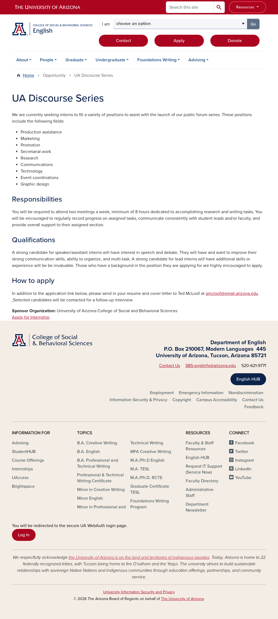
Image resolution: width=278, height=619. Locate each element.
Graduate (74, 60)
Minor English (90, 498)
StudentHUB (24, 451)
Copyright (181, 400)
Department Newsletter (197, 507)
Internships (22, 469)
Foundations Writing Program (149, 504)
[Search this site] (190, 7)
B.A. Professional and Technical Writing (97, 463)
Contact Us (169, 365)
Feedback (253, 407)
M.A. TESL (140, 469)
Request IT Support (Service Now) (204, 469)
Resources (245, 7)
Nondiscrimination (246, 392)
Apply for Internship (30, 317)
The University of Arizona (182, 598)
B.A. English (88, 451)
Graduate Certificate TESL (149, 489)
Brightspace (23, 486)
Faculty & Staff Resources (199, 446)
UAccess (20, 477)
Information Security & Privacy (138, 400)
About (22, 60)
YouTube (243, 477)
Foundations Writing (156, 60)
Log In (24, 535)
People (46, 60)
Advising (196, 60)
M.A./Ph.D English (147, 460)
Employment (162, 392)
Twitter (241, 451)
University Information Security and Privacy (139, 592)
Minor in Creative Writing (101, 489)
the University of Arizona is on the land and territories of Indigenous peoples (139, 557)
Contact (123, 40)
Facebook (244, 443)
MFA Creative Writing (150, 451)
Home (28, 75)
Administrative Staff (199, 492)
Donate (235, 40)
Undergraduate (110, 60)
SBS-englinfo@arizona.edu (210, 365)
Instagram (244, 460)
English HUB (248, 379)
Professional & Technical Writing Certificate (100, 478)
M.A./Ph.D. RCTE (146, 477)
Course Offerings (28, 460)
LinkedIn (243, 469)
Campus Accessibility (216, 400)
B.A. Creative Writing (97, 443)
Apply (179, 40)
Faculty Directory (202, 481)
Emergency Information (201, 392)
